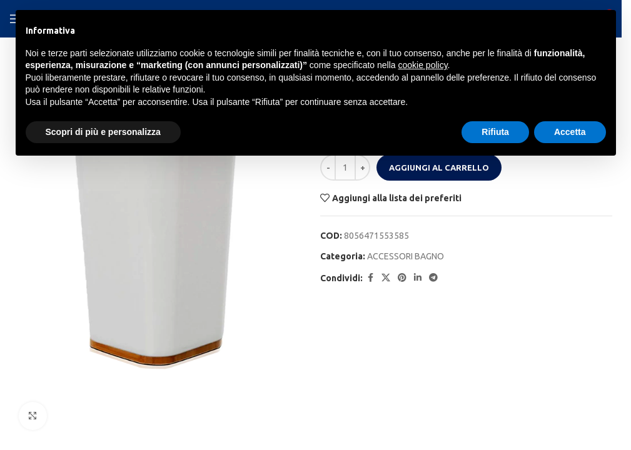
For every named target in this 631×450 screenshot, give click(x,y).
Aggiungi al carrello (439, 167)
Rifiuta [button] (495, 132)
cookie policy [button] (422, 65)
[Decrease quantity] (328, 167)
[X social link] (386, 277)
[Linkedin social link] (417, 277)
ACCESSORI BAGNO (405, 256)
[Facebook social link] (370, 277)
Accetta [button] (570, 132)
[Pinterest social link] (402, 277)
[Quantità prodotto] (345, 167)
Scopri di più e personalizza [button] (103, 132)
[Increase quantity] (362, 167)
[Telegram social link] (433, 277)
